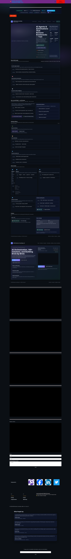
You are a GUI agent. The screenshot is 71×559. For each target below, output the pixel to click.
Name (11, 454)
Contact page (23, 220)
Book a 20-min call (40, 45)
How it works (49, 21)
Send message (40, 229)
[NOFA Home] (16, 22)
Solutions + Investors (54, 236)
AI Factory (39, 21)
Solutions (44, 21)
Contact (54, 21)
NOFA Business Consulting (24, 12)
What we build (34, 21)
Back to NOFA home (49, 266)
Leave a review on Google (41, 495)
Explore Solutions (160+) (41, 47)
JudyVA (49, 12)
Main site (49, 236)
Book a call (58, 21)
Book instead (47, 229)
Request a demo (21, 131)
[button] (55, 1)
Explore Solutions (15, 131)
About (58, 123)
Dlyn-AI (31, 12)
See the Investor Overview (17, 116)
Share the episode (41, 266)
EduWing (52, 243)
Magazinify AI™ (43, 12)
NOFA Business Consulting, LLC (17, 1)
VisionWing (48, 243)
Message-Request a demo (14, 460)
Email (10, 457)
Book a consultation (57, 243)
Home (38, 243)
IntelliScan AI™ (37, 12)
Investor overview (40, 50)
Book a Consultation (51, 10)
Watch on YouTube (16, 260)
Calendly (59, 236)
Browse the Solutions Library (28, 116)
